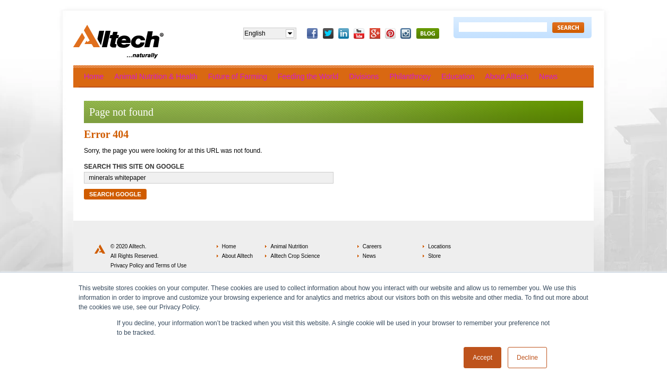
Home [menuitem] (94, 76)
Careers (372, 246)
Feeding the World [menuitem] (308, 76)
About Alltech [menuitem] (506, 76)
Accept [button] (482, 357)
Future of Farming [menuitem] (237, 76)
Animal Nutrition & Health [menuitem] (155, 76)
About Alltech (237, 256)
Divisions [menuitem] (364, 76)
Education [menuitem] (457, 76)
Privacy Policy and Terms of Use (148, 265)
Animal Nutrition (289, 246)
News (369, 256)
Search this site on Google (134, 166)
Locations (439, 246)
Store (434, 256)
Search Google (115, 194)
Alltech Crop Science (295, 256)
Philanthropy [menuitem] (410, 76)
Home (229, 246)
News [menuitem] (548, 76)
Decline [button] (527, 357)
